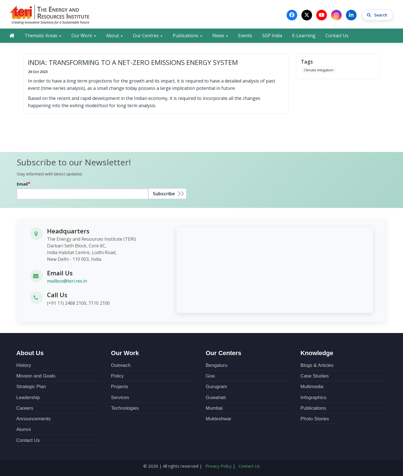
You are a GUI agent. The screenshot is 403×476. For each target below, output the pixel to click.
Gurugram (216, 386)
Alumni (23, 429)
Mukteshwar (218, 418)
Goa (210, 376)
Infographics (313, 397)
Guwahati (216, 397)
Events (245, 35)
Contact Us (336, 35)
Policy (117, 376)
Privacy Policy (218, 466)
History (23, 365)
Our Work (83, 35)
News (220, 35)
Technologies (125, 408)
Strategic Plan (31, 386)
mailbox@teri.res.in (67, 281)
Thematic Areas (43, 35)
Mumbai (214, 408)
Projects (119, 386)
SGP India (272, 35)
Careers (24, 408)
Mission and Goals (35, 376)
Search (377, 15)
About (114, 35)
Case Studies (314, 376)
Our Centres (148, 35)
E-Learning (303, 35)
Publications (187, 35)
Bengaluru (217, 365)
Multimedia (311, 386)
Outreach (121, 365)
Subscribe (164, 193)
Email (22, 184)
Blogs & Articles (316, 365)
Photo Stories (314, 418)
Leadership (28, 397)
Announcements (33, 418)
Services (120, 397)
